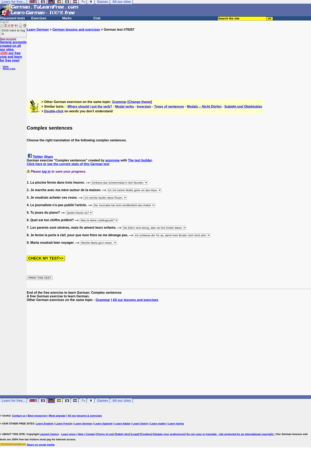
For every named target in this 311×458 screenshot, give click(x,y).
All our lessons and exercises (135, 300)
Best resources (37, 415)
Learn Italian (122, 423)
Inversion (144, 106)
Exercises (38, 18)
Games (102, 400)
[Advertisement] (169, 59)
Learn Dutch (140, 423)
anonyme (112, 160)
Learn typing (176, 423)
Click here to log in (13, 31)
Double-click (53, 111)
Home (6, 66)
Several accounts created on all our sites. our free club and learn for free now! (13, 51)
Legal (135, 434)
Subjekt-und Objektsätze (243, 106)
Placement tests (12, 18)
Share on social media (41, 444)
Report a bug (9, 69)
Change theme (140, 102)
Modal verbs (124, 106)
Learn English (44, 423)
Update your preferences (169, 434)
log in (46, 171)
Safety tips (122, 434)
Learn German (38, 29)
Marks (67, 18)
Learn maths (158, 423)
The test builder (140, 160)
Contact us (19, 415)
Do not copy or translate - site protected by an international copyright (229, 434)
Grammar (119, 102)
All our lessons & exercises (85, 415)
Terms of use (105, 434)
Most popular (57, 415)
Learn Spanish (103, 423)
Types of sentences (169, 106)
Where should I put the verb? (90, 106)
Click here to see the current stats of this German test (68, 164)
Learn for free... (13, 400)
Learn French (63, 423)
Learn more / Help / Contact (78, 434)
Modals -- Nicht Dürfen (204, 106)
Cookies (146, 434)
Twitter (38, 156)
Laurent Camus (49, 434)
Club (97, 18)
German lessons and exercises (76, 29)
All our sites (121, 400)
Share (48, 156)
